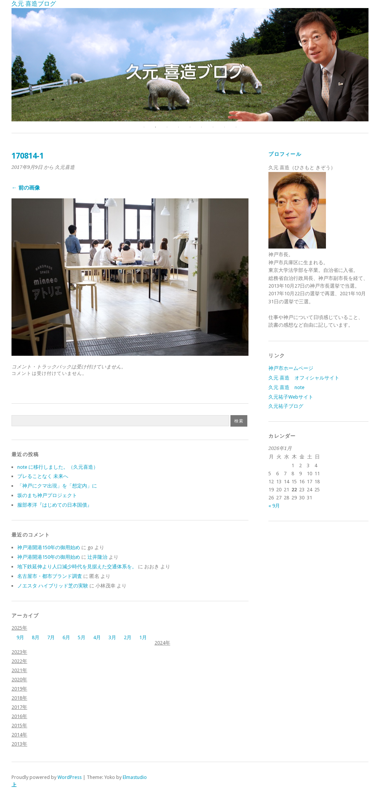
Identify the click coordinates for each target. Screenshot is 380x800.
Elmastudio (135, 777)
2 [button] (156, 127)
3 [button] (167, 127)
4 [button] (179, 127)
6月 (66, 637)
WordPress (70, 777)
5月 (82, 637)
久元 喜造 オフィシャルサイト (303, 378)
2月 (128, 637)
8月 (35, 637)
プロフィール (284, 154)
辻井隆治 (97, 557)
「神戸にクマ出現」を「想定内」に (57, 486)
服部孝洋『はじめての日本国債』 (54, 505)
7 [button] (213, 127)
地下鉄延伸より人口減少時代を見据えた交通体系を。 (77, 566)
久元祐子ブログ (285, 406)
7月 (51, 637)
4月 (97, 637)
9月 (20, 637)
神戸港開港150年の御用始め (48, 547)
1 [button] (144, 127)
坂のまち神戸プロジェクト (47, 495)
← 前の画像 (26, 188)
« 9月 (274, 506)
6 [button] (202, 127)
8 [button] (225, 127)
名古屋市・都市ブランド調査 (49, 576)
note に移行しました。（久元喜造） (57, 467)
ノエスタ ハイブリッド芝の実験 (52, 586)
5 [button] (190, 127)
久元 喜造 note (286, 387)
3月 (112, 637)
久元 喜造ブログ (34, 3)
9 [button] (236, 127)
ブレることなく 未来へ (42, 476)
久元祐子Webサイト (290, 397)
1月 (143, 637)
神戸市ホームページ (290, 368)
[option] (190, 64)
